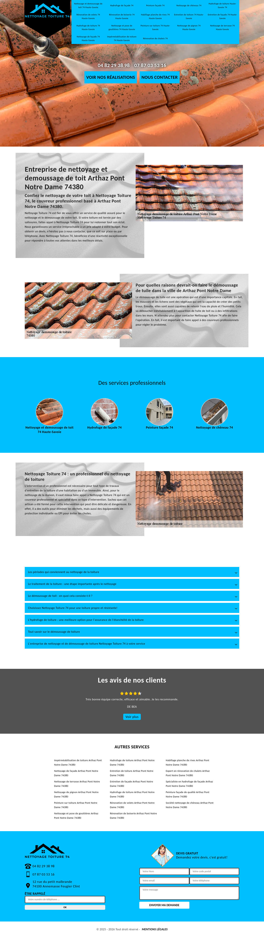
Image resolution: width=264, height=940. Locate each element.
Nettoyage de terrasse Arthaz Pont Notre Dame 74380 (77, 784)
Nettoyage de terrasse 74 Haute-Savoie (222, 27)
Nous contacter (160, 77)
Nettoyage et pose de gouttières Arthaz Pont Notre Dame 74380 (76, 815)
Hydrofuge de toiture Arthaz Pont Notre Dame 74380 (132, 762)
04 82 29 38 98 (114, 65)
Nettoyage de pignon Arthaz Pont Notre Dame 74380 (76, 794)
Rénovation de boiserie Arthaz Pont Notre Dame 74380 (133, 815)
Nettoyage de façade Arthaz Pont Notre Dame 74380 (76, 773)
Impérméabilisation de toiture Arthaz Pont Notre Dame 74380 (78, 762)
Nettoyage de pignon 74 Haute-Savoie (189, 27)
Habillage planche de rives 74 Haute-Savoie (155, 16)
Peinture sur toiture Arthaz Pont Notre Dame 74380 (75, 805)
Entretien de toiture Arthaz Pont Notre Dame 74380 (131, 773)
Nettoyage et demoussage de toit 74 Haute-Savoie (88, 5)
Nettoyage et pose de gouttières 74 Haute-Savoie (122, 27)
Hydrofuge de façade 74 (121, 5)
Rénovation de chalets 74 (155, 38)
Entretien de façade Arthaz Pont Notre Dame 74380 (131, 784)
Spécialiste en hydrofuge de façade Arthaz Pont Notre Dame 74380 (189, 784)
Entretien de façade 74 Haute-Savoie (222, 16)
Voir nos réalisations (110, 77)
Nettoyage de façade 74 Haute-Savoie (88, 38)
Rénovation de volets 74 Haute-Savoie (88, 16)
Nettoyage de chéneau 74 (189, 5)
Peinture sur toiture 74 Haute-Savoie (155, 27)
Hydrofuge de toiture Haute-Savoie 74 (222, 5)
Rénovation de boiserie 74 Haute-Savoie (122, 16)
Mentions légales (155, 929)
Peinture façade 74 (155, 5)
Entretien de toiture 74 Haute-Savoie (189, 16)
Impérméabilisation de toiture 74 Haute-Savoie (121, 38)
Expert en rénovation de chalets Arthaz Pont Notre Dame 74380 (188, 773)
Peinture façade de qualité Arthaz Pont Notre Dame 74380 (187, 794)
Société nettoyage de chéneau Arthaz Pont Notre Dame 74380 (190, 805)
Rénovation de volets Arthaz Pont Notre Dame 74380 (132, 805)
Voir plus (132, 717)
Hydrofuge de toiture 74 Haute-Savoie (88, 27)
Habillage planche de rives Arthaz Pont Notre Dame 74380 (187, 762)
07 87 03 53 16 (150, 65)
